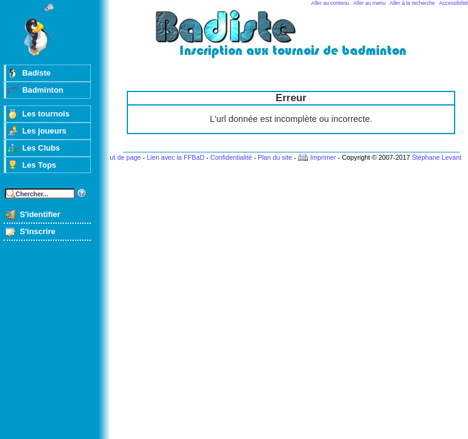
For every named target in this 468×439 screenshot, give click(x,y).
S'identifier (40, 214)
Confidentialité (231, 157)
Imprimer (323, 157)
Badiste (36, 72)
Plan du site (275, 157)
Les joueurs (44, 130)
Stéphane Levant (437, 157)
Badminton (42, 90)
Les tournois (45, 113)
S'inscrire (37, 231)
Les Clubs (41, 147)
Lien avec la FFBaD (176, 157)
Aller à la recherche (412, 3)
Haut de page (121, 157)
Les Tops (39, 165)
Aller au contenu (330, 3)
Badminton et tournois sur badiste (295, 40)
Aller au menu (369, 3)
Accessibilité (453, 3)
